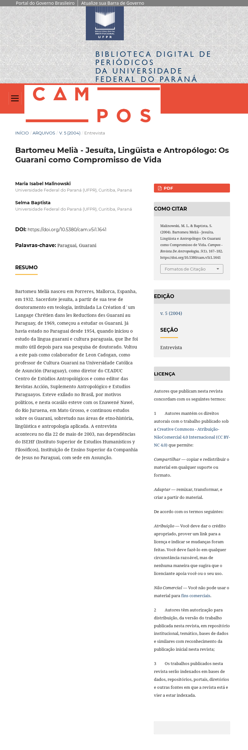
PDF (167, 188)
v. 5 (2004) (69, 132)
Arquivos (44, 132)
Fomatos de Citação (185, 268)
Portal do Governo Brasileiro (45, 3)
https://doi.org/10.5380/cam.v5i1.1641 (67, 229)
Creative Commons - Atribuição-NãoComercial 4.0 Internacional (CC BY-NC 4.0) (192, 437)
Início (22, 132)
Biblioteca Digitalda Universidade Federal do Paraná (153, 66)
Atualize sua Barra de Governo (112, 3)
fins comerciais (195, 595)
